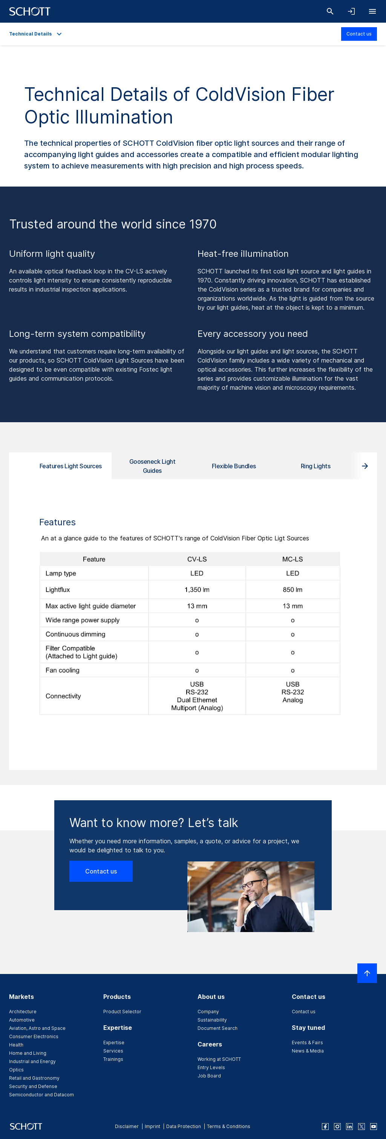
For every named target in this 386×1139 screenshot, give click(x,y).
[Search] (330, 11)
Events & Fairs (307, 1042)
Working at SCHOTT (219, 1059)
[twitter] (361, 1126)
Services (113, 1051)
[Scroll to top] (367, 973)
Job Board (209, 1076)
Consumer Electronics (33, 1036)
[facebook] (325, 1126)
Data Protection (183, 1126)
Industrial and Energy (32, 1061)
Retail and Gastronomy (34, 1078)
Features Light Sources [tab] (71, 466)
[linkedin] (349, 1126)
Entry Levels (211, 1067)
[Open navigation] (372, 11)
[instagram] (337, 1126)
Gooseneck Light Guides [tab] (152, 466)
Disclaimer (127, 1126)
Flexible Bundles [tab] (234, 466)
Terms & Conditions (228, 1126)
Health (16, 1045)
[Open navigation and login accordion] (351, 11)
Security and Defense (33, 1086)
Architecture (23, 1011)
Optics (16, 1070)
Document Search (217, 1028)
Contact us (359, 34)
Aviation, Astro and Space (37, 1028)
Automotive (22, 1020)
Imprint (152, 1126)
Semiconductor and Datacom (41, 1094)
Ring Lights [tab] (316, 466)
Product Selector (122, 1011)
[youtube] (373, 1126)
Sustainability (212, 1020)
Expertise (113, 1042)
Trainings (113, 1059)
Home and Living (27, 1053)
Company (208, 1011)
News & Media (308, 1051)
